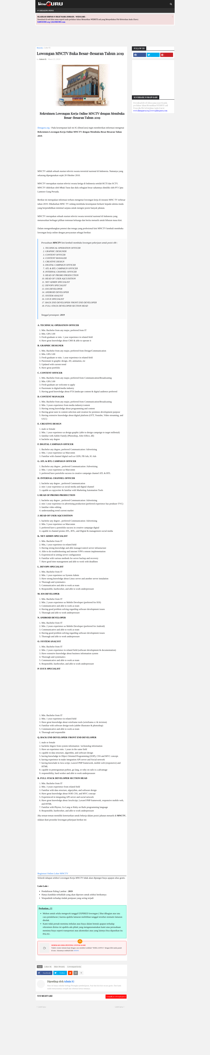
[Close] (172, 16)
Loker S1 (47, 48)
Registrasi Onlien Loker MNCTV (53, 873)
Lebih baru (42, 1007)
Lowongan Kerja (74, 966)
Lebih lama (119, 1007)
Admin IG (69, 981)
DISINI (76, 951)
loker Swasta (59, 966)
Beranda (40, 48)
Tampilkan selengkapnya (116, 996)
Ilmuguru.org (44, 127)
